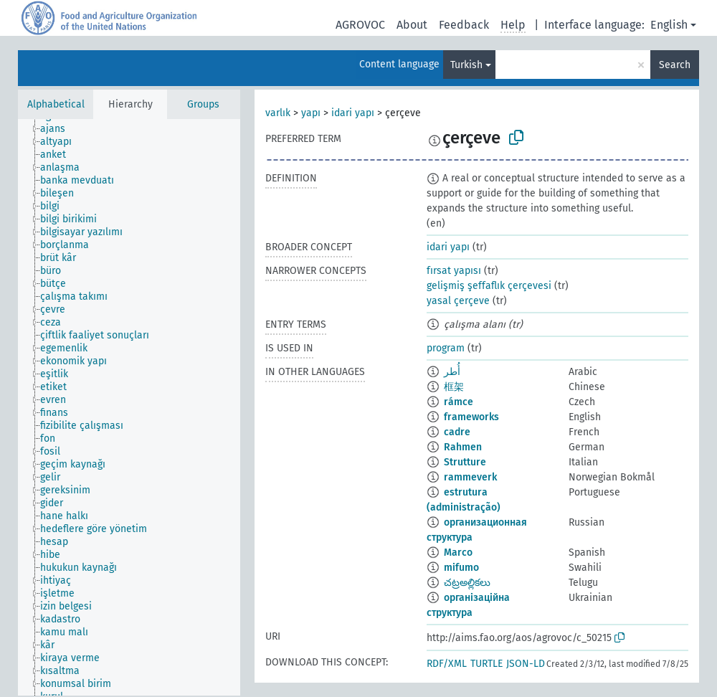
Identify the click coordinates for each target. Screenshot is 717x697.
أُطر (452, 372)
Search (674, 65)
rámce (458, 402)
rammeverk (470, 477)
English (669, 25)
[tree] (129, 407)
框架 (454, 387)
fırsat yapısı (454, 271)
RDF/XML (447, 664)
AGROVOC (360, 25)
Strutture (465, 462)
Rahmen (463, 447)
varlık (277, 113)
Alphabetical (56, 104)
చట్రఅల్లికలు (467, 583)
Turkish (466, 65)
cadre (457, 432)
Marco (458, 552)
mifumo (461, 567)
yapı (310, 113)
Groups (203, 104)
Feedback (464, 25)
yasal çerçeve (458, 301)
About (412, 25)
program (446, 348)
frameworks (471, 417)
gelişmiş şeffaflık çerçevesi (489, 286)
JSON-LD (525, 664)
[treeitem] (58, 129)
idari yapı (352, 113)
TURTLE (486, 664)
